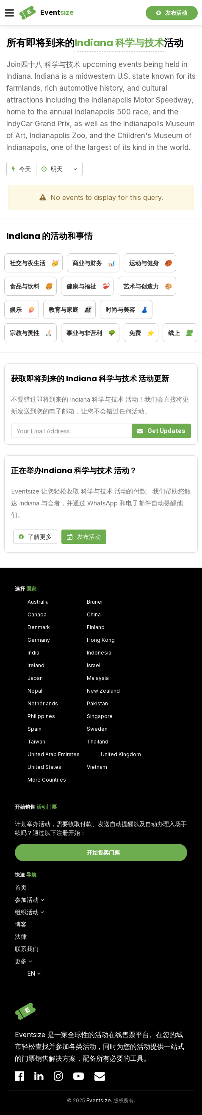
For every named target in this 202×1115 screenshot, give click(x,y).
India (33, 652)
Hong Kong (101, 640)
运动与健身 (150, 263)
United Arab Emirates (54, 754)
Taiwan (36, 741)
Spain (35, 729)
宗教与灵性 (31, 333)
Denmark (39, 627)
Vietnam (97, 767)
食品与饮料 (31, 286)
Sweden (97, 729)
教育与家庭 (70, 309)
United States (44, 767)
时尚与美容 (126, 309)
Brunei (94, 602)
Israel (93, 665)
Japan (35, 678)
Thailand (97, 741)
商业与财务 (93, 263)
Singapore (100, 716)
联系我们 (27, 948)
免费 (141, 333)
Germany (39, 640)
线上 (180, 333)
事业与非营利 (90, 333)
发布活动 (171, 12)
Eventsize (98, 1100)
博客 (21, 924)
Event (57, 12)
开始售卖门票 (103, 852)
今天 (21, 168)
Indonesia (99, 652)
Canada (37, 614)
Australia (38, 602)
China (94, 614)
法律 (21, 936)
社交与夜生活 (34, 263)
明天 (52, 168)
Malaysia (98, 678)
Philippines (41, 716)
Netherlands (43, 703)
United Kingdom (121, 754)
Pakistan (97, 703)
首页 (21, 887)
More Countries (47, 780)
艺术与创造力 (147, 286)
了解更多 (35, 536)
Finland (96, 627)
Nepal (35, 691)
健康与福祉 (87, 286)
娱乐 (22, 309)
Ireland (36, 665)
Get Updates (161, 430)
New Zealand (103, 691)
